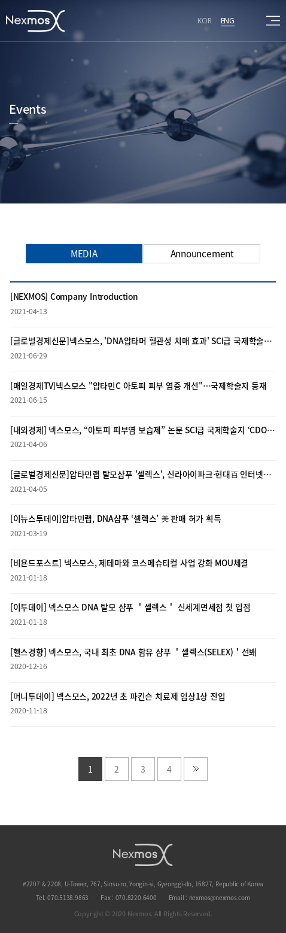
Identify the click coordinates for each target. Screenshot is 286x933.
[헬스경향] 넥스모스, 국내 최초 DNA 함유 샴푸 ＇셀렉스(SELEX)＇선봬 (133, 652)
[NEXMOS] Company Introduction (74, 296)
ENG (228, 20)
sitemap (273, 21)
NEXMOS (143, 854)
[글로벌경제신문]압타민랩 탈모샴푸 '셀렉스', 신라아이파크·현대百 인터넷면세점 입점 (143, 474)
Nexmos (36, 21)
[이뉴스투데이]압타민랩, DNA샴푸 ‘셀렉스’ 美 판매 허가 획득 (115, 518)
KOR (204, 20)
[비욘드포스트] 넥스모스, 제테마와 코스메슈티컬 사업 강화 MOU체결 (129, 563)
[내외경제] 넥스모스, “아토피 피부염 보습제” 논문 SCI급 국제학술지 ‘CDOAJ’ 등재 (143, 430)
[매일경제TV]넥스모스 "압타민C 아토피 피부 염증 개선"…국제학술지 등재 (138, 385)
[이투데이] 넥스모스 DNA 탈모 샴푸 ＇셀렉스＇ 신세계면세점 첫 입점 (130, 607)
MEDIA (84, 253)
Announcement (202, 253)
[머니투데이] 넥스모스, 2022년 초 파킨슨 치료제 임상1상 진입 (117, 696)
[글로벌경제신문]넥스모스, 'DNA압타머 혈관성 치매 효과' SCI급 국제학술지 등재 (143, 341)
